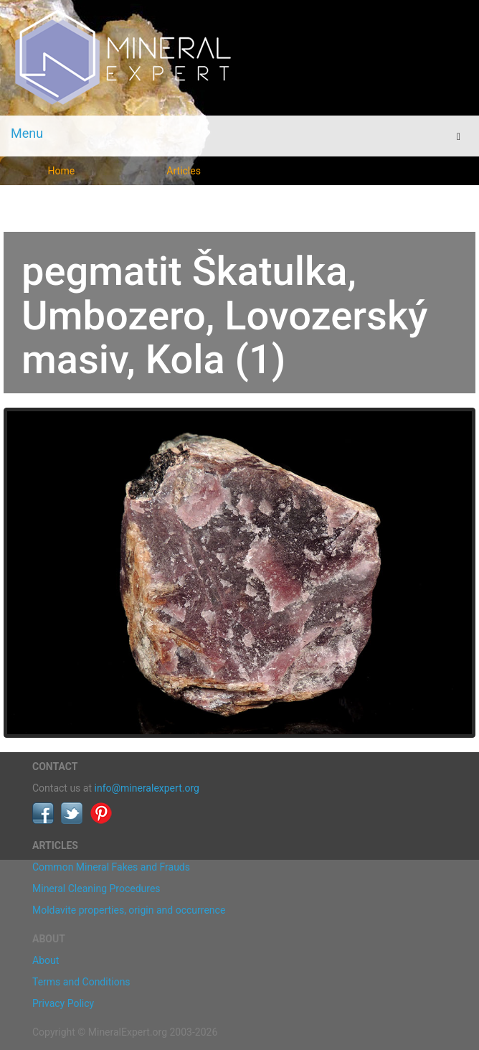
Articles (183, 171)
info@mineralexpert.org (147, 788)
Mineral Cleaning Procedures (96, 888)
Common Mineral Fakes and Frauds (111, 867)
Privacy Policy (63, 1003)
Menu (27, 133)
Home (61, 171)
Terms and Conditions (81, 982)
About (45, 960)
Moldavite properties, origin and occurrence (128, 910)
